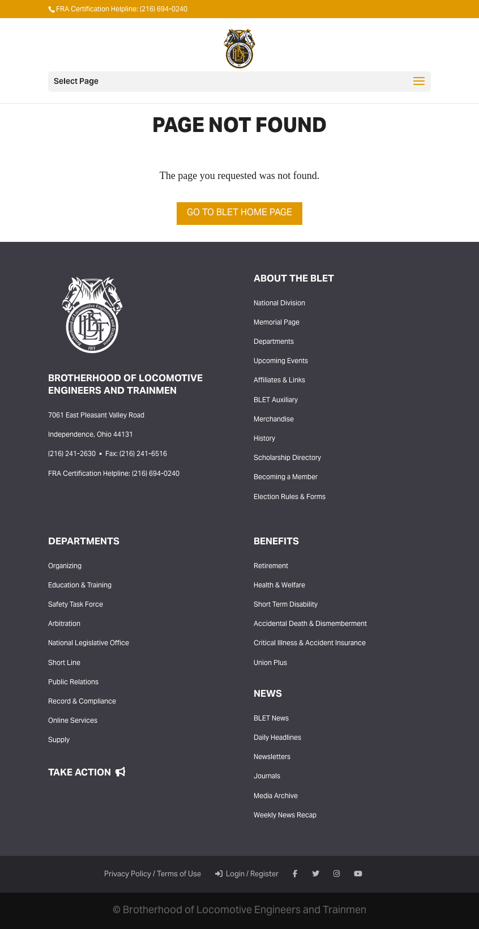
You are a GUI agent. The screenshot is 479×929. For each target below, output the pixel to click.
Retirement (271, 566)
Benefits (276, 542)
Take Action (86, 773)
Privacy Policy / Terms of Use (152, 875)
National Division (279, 303)
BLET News (271, 718)
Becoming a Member (286, 477)
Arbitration (64, 624)
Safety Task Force (75, 605)
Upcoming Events (281, 361)
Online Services (72, 721)
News (268, 694)
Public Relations (73, 682)
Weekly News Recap (285, 815)
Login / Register (247, 875)
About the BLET (294, 279)
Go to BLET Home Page (239, 213)
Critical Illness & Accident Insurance (310, 643)
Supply (59, 740)
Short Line (64, 663)
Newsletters (272, 757)
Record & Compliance (82, 701)
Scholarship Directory (287, 458)
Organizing (65, 566)
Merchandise (274, 419)
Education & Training (80, 585)
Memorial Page (277, 323)
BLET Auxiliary (276, 400)
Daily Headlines (277, 738)
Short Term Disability (286, 605)
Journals (267, 776)
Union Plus (270, 663)
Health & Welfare (279, 585)
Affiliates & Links (279, 380)
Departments (274, 342)
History (264, 439)
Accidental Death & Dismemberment (310, 624)
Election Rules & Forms (290, 497)
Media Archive (276, 796)
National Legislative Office (88, 643)
